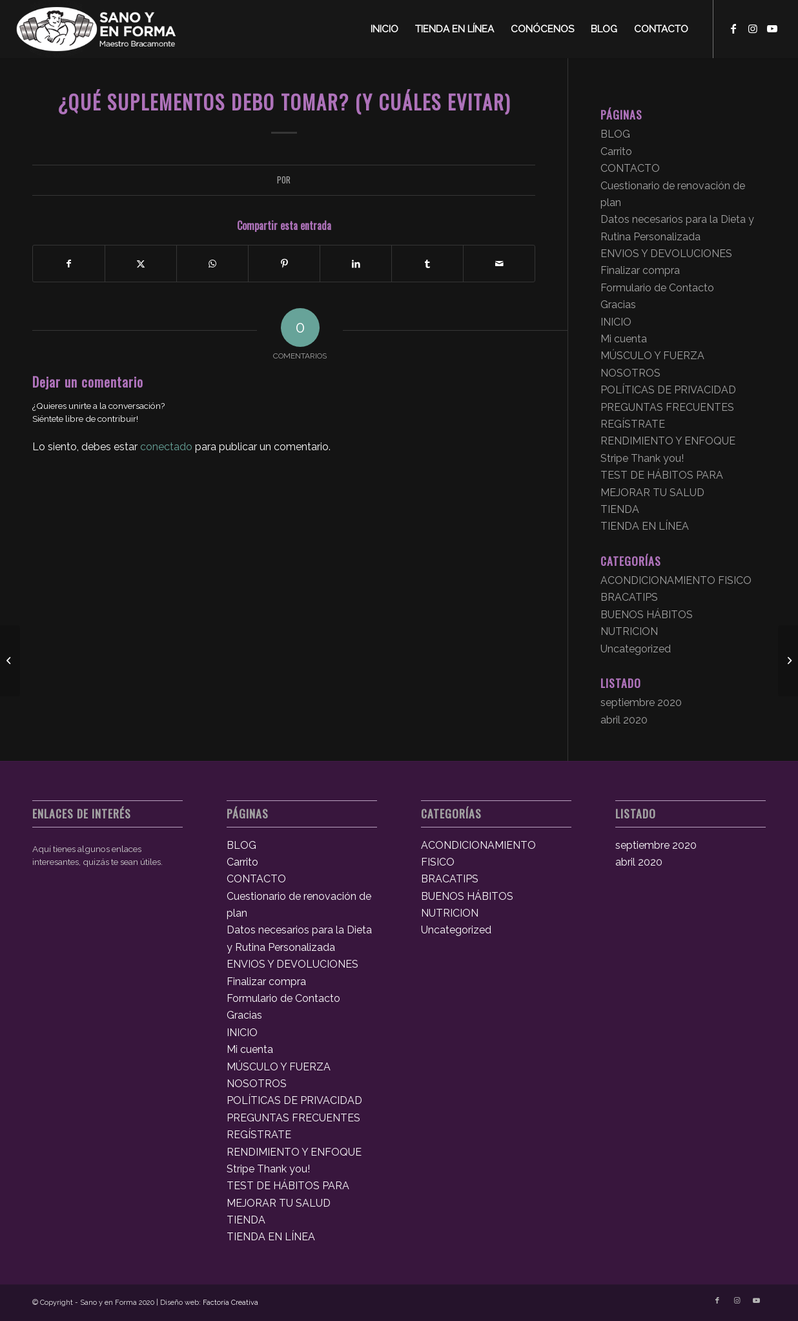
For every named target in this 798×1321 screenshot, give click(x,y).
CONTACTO (630, 168)
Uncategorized (635, 649)
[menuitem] (384, 29)
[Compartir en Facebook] (69, 263)
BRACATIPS (629, 597)
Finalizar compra (640, 270)
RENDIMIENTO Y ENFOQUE (667, 441)
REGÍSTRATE (632, 424)
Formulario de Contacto (657, 288)
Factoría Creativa (230, 1302)
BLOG (615, 134)
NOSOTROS (630, 373)
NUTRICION (629, 631)
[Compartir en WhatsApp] (212, 263)
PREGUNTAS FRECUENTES (667, 407)
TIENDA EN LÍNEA (644, 526)
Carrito (616, 151)
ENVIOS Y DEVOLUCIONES (666, 253)
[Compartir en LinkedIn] (355, 263)
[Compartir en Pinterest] (284, 263)
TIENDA (619, 509)
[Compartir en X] (140, 263)
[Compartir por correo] (499, 263)
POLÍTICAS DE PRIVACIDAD (668, 390)
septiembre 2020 (641, 702)
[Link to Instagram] (752, 28)
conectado (166, 447)
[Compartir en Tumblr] (427, 263)
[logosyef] (96, 29)
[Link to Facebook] (733, 28)
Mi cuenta (623, 339)
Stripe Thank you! (642, 458)
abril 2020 (624, 720)
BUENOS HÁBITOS (646, 614)
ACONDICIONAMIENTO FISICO (676, 580)
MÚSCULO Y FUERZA (652, 355)
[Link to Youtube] (772, 28)
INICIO (615, 322)
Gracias (618, 304)
